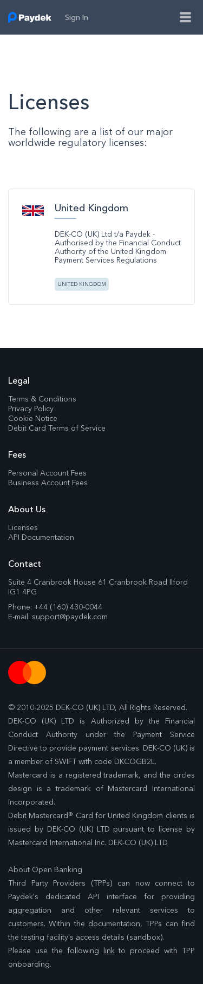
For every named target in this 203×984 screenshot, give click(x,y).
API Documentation (41, 537)
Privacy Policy (31, 408)
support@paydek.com (70, 616)
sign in (76, 17)
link (109, 950)
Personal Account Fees (47, 473)
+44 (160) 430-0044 (68, 607)
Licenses (23, 527)
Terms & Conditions (42, 399)
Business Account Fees (48, 482)
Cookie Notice (32, 418)
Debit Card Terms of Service (57, 428)
